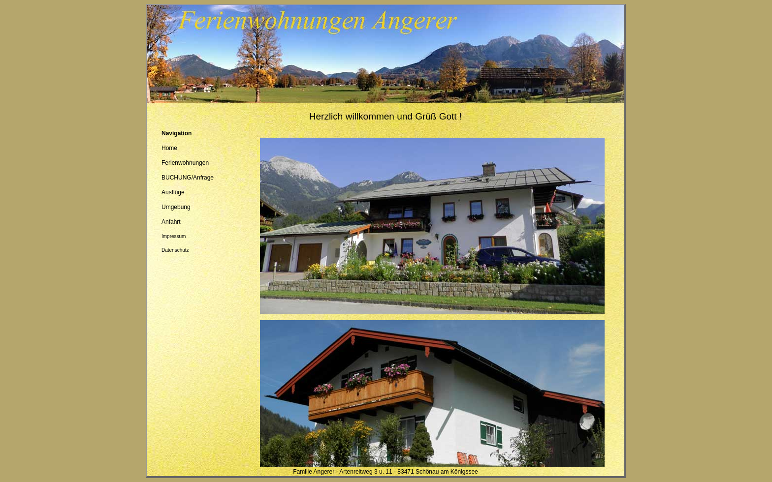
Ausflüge (173, 192)
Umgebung (176, 207)
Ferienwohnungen (185, 162)
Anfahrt (171, 221)
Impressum (173, 236)
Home (169, 148)
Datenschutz (175, 250)
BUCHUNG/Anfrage (187, 177)
